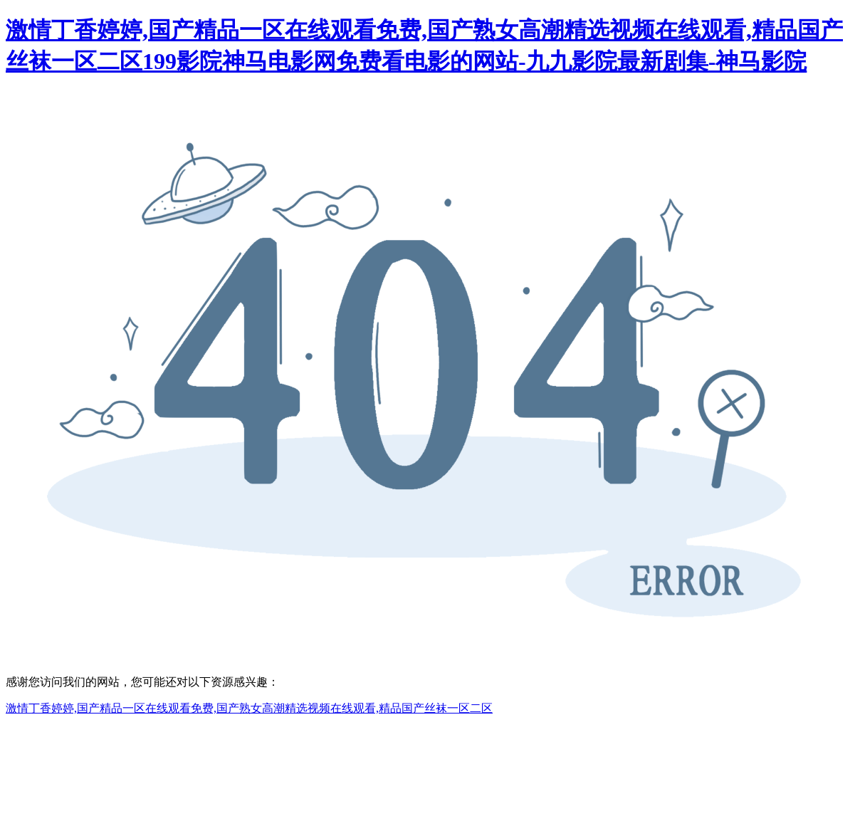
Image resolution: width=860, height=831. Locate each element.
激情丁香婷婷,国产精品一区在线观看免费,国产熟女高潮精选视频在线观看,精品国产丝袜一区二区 (249, 708)
